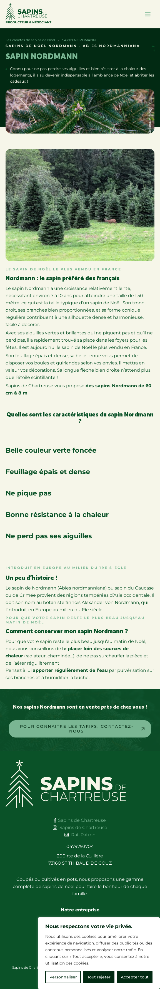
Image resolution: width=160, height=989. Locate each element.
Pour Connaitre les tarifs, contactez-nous (76, 729)
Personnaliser (63, 977)
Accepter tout (135, 977)
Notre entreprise (80, 909)
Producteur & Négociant (28, 13)
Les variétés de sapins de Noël (30, 40)
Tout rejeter (99, 977)
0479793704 (80, 846)
